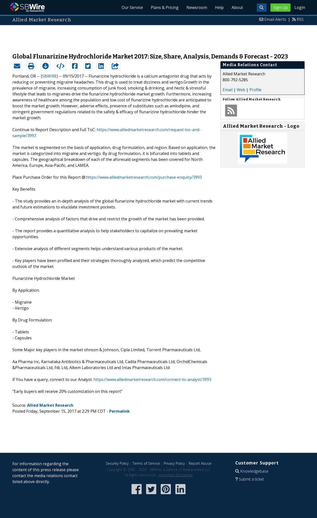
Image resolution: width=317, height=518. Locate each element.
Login (299, 7)
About (237, 7)
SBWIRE (49, 76)
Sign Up (280, 7)
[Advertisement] (158, 37)
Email (228, 89)
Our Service (132, 7)
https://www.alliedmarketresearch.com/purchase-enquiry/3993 (144, 177)
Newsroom (196, 7)
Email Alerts (275, 19)
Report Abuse (200, 463)
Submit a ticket (251, 479)
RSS (300, 19)
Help (219, 7)
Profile (255, 89)
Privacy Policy (174, 463)
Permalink (119, 411)
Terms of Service (146, 463)
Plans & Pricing (165, 7)
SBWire (27, 7)
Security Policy (117, 463)
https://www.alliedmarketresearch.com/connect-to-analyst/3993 (152, 379)
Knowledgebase (254, 471)
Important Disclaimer (176, 475)
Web (241, 89)
